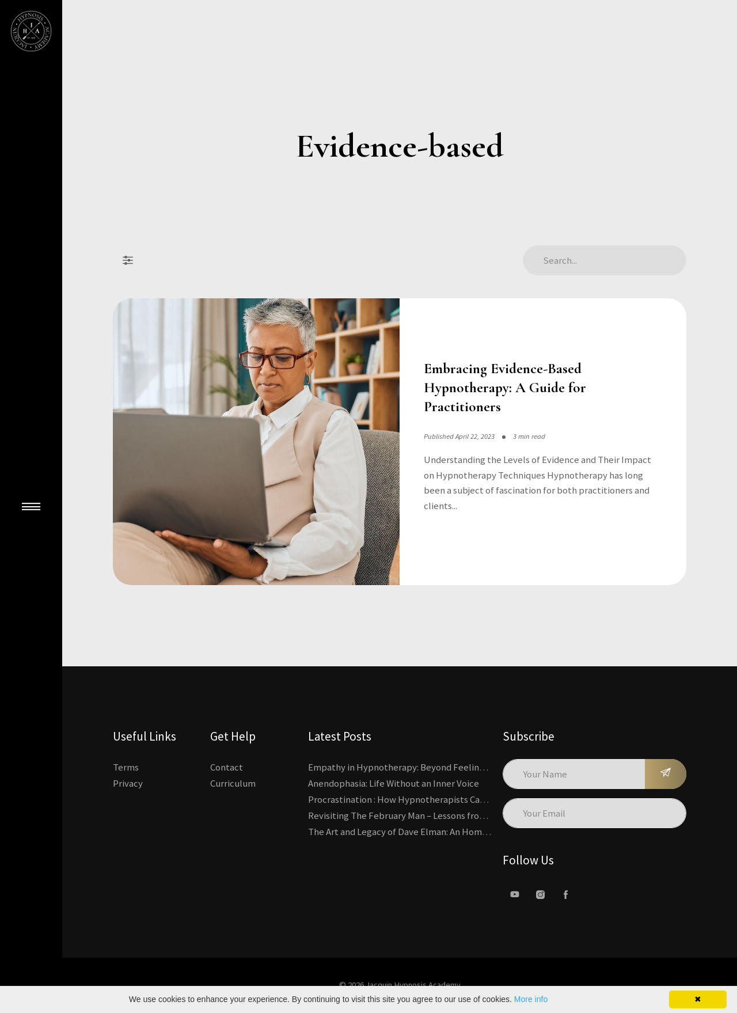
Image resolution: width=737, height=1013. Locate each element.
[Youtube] (515, 894)
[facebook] (565, 894)
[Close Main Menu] (31, 507)
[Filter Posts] (128, 260)
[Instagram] (540, 894)
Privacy (128, 783)
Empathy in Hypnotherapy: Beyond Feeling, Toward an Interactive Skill (453, 767)
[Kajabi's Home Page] (31, 31)
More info (531, 999)
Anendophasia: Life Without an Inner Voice (393, 783)
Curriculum (233, 783)
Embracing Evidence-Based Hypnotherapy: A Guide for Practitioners (505, 387)
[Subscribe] (665, 774)
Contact (226, 767)
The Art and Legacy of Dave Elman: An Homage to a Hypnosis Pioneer (448, 831)
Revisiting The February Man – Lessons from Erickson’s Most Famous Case (457, 815)
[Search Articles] (604, 260)
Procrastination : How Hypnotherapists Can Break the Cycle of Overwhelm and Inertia (482, 799)
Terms (126, 767)
